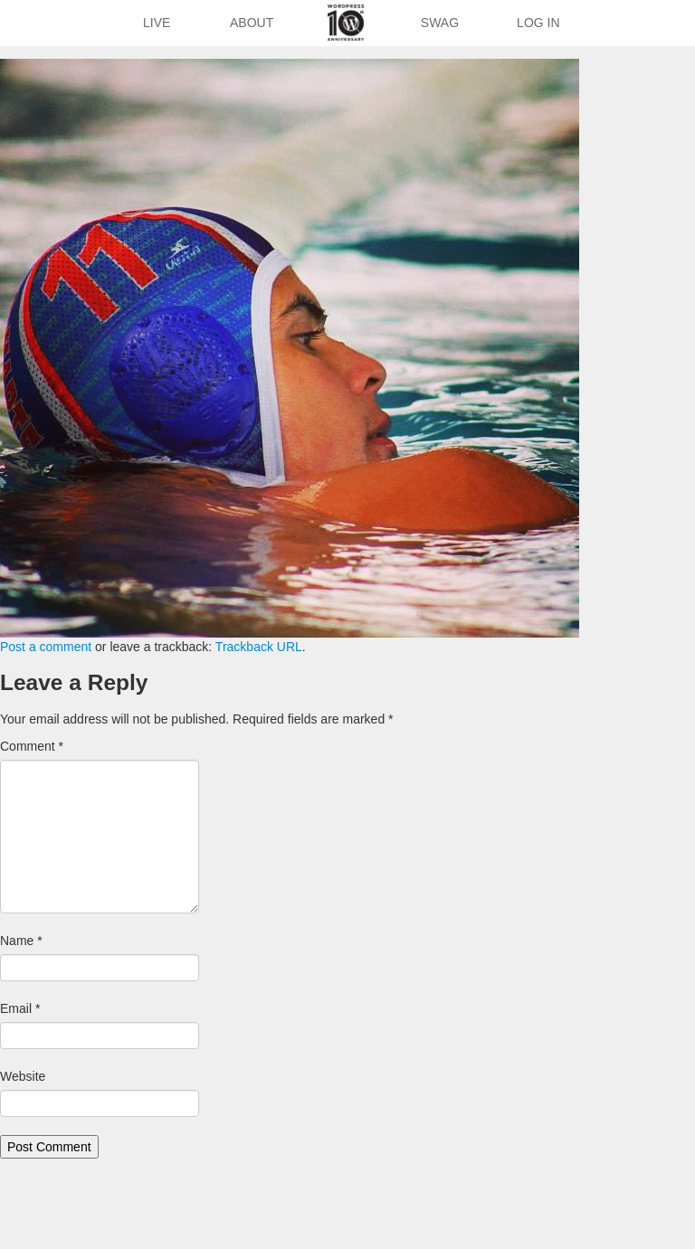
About (251, 22)
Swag (440, 22)
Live (156, 22)
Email (20, 1008)
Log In (538, 22)
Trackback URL (258, 646)
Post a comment (45, 646)
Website (22, 1076)
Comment (31, 746)
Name (21, 940)
